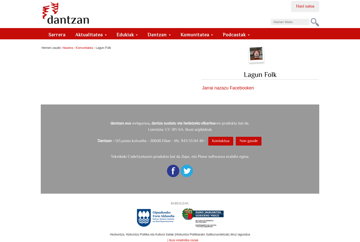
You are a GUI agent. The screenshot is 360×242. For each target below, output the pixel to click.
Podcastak (236, 34)
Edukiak (127, 34)
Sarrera (57, 34)
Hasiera (67, 48)
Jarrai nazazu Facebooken (228, 87)
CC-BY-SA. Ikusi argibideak (188, 129)
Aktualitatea (91, 34)
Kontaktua (221, 141)
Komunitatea (196, 34)
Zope (185, 156)
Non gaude (249, 141)
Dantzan (159, 34)
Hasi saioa (305, 6)
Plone (202, 156)
